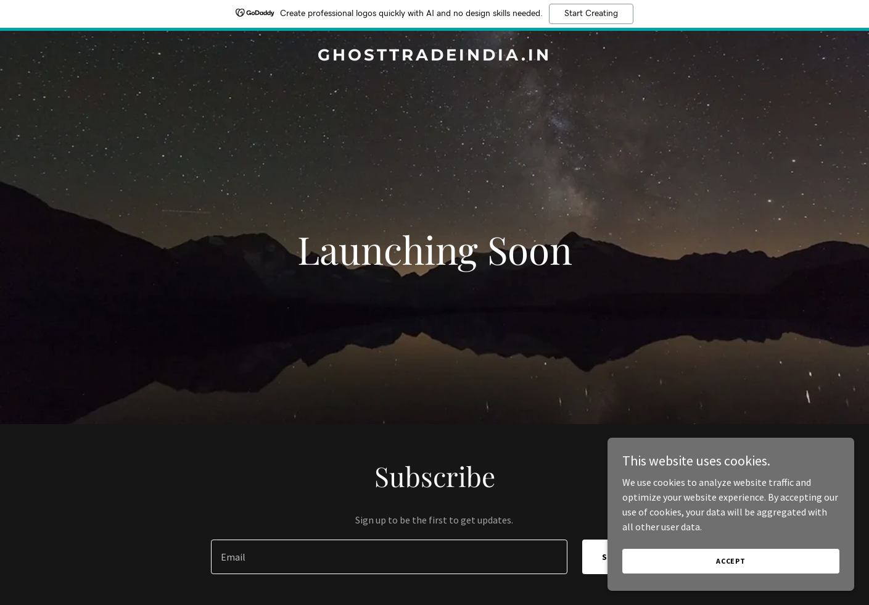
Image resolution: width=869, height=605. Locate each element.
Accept (731, 560)
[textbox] (389, 557)
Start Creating (591, 13)
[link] (435, 57)
